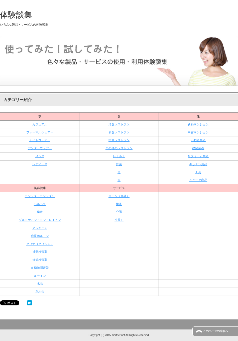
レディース (39, 164)
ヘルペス (40, 204)
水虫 (40, 283)
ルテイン (40, 276)
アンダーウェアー (40, 148)
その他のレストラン (119, 148)
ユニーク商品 (198, 180)
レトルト (119, 156)
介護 (119, 212)
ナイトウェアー (39, 140)
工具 (198, 172)
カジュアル (39, 124)
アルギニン (39, 228)
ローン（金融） (119, 196)
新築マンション (198, 124)
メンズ (39, 156)
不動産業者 (198, 140)
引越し (119, 220)
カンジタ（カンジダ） (40, 196)
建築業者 (198, 148)
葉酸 (40, 212)
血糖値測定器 (40, 268)
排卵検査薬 (39, 251)
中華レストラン (119, 140)
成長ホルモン (40, 236)
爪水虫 (39, 291)
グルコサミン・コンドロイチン (40, 220)
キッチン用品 (198, 164)
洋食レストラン (119, 124)
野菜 (119, 164)
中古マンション (198, 132)
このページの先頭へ (215, 330)
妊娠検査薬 (39, 260)
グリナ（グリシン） (39, 244)
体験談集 (16, 14)
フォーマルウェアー (39, 132)
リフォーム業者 (198, 156)
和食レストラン (119, 132)
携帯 (119, 204)
